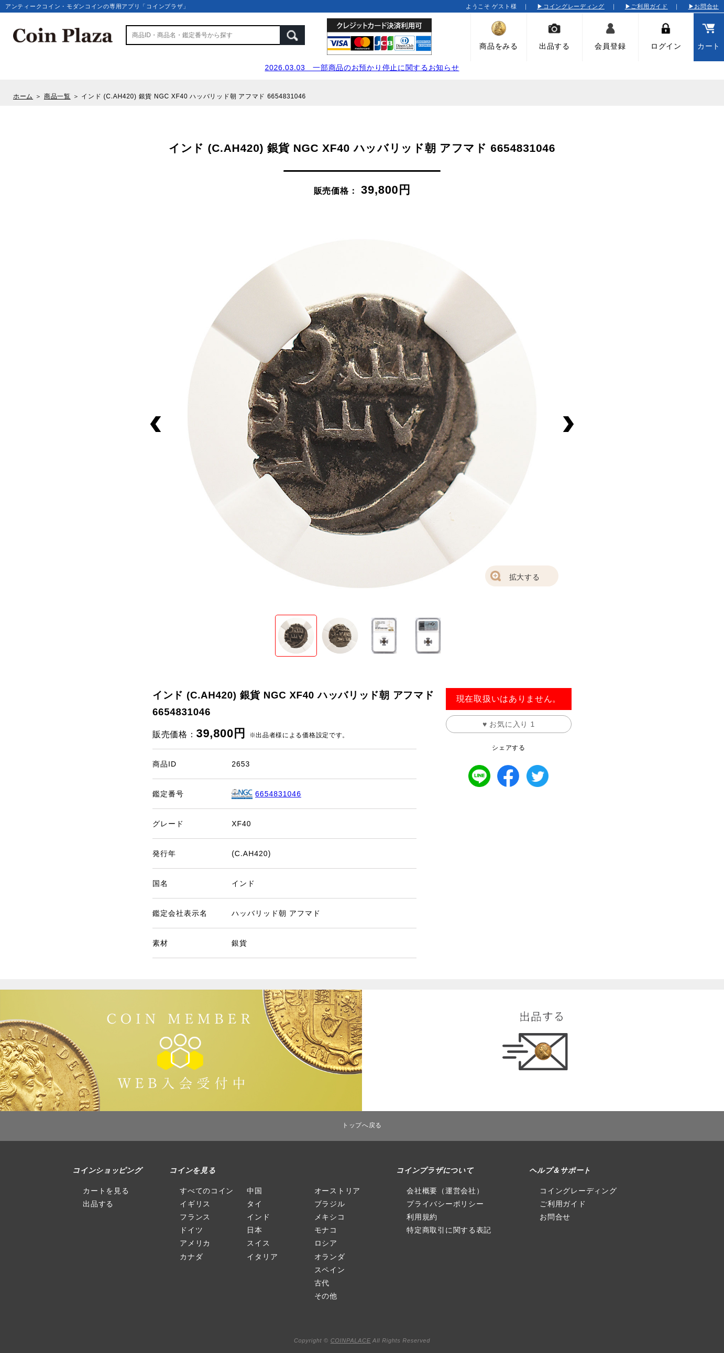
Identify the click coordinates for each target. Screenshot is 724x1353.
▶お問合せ (703, 6)
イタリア (262, 1256)
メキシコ (329, 1217)
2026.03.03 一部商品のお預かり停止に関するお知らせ (362, 67)
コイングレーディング (578, 1190)
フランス (195, 1217)
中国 (254, 1190)
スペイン (329, 1270)
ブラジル (329, 1204)
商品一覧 (57, 96)
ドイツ (191, 1230)
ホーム (23, 96)
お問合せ (555, 1217)
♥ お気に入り (508, 724)
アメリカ (195, 1243)
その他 (325, 1296)
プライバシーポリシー (445, 1204)
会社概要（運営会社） (445, 1190)
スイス (258, 1243)
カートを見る (106, 1190)
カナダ (191, 1256)
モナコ (325, 1230)
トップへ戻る (362, 1125)
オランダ (329, 1256)
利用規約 (422, 1217)
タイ (254, 1204)
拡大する (524, 577)
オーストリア (337, 1190)
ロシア (325, 1243)
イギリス (195, 1204)
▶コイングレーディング (571, 6)
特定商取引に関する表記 (449, 1230)
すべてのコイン (207, 1190)
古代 (322, 1283)
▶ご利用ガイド (646, 6)
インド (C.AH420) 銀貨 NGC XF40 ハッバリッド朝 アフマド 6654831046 (193, 96)
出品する (98, 1204)
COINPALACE (351, 1340)
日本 (254, 1230)
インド (258, 1217)
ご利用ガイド (563, 1204)
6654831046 (278, 794)
